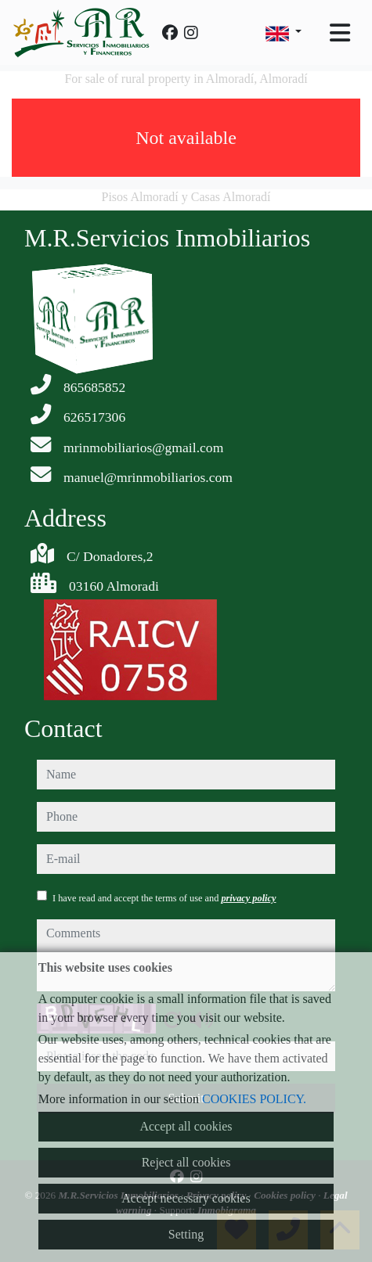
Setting (186, 1234)
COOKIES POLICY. (254, 1099)
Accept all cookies (185, 1126)
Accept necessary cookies (185, 1198)
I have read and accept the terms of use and (164, 898)
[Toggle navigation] (339, 33)
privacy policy (248, 898)
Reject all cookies (186, 1162)
